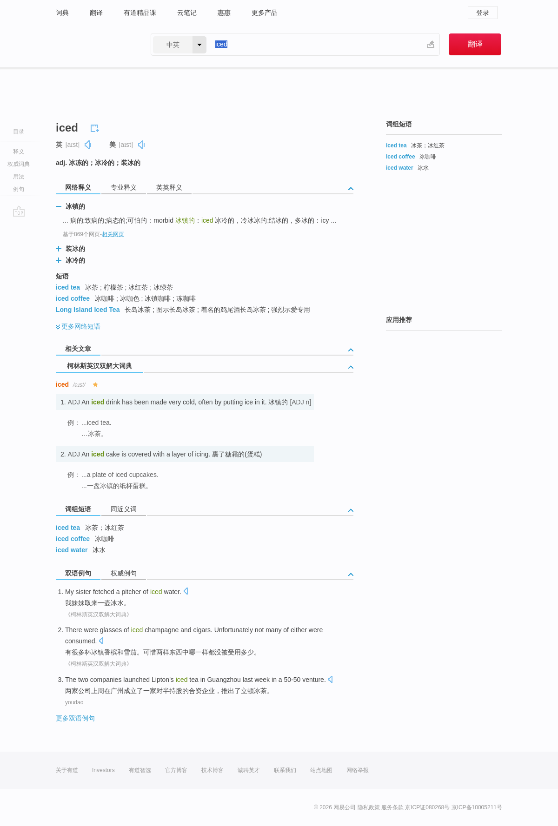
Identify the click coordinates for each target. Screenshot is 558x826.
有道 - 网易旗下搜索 (94, 44)
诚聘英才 (249, 770)
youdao (74, 702)
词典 (62, 12)
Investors (103, 770)
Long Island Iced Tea (88, 309)
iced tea (68, 287)
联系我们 (285, 770)
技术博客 (212, 770)
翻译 (96, 12)
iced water (71, 550)
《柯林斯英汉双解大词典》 (98, 614)
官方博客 (176, 770)
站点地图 (321, 770)
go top (19, 211)
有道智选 (140, 770)
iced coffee (73, 298)
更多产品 (265, 12)
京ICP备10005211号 (477, 807)
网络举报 (357, 770)
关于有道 (67, 770)
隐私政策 (369, 807)
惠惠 (224, 12)
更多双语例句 (75, 718)
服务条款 (392, 807)
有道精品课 (140, 12)
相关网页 (113, 234)
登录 (482, 12)
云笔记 (187, 12)
